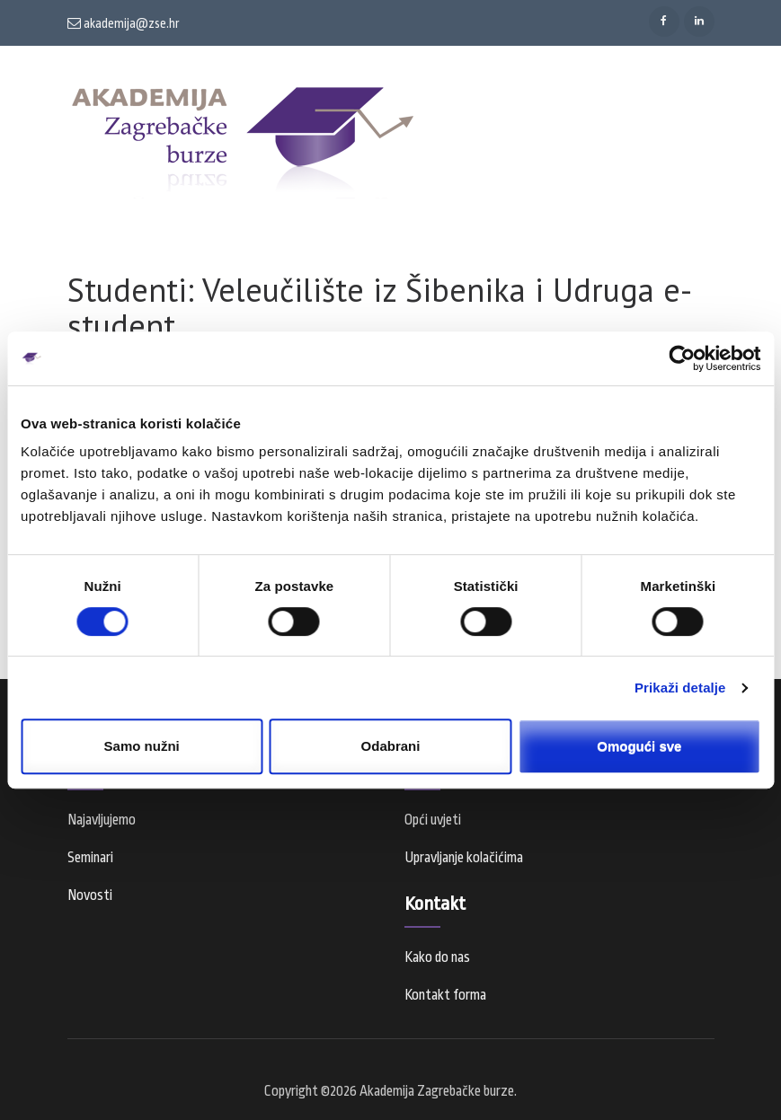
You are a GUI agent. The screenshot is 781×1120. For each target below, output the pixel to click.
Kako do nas (437, 957)
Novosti (89, 895)
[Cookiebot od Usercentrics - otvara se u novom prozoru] (681, 358)
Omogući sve (639, 746)
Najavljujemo (101, 820)
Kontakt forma (445, 995)
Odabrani (391, 746)
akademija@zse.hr (123, 23)
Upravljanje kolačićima (463, 858)
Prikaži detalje (680, 687)
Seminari (90, 858)
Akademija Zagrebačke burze (436, 1091)
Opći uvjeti (432, 820)
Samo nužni (142, 746)
